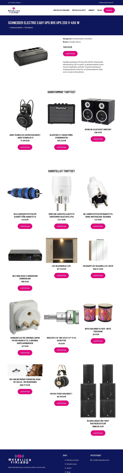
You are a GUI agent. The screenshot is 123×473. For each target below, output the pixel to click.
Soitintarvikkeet (16, 27)
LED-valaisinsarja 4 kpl (61, 266)
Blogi (99, 10)
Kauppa (109, 10)
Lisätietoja (70, 54)
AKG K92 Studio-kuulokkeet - (61, 393)
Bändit (92, 10)
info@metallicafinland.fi (106, 2)
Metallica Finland (61, 10)
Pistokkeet (29, 27)
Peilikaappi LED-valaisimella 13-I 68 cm (98, 266)
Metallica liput (79, 10)
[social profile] (23, 2)
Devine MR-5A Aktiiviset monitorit (98, 129)
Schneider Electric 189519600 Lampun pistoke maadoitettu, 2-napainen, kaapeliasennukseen (25, 340)
